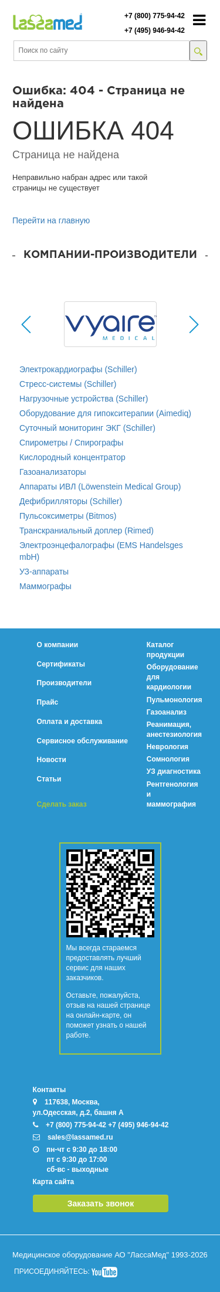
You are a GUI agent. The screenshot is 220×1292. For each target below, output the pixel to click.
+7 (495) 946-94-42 (154, 30)
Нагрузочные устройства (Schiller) (83, 398)
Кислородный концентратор (72, 457)
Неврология (167, 747)
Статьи (49, 779)
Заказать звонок (100, 1203)
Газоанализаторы (52, 472)
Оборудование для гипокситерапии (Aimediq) (105, 413)
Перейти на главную (51, 220)
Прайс (48, 702)
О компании (58, 645)
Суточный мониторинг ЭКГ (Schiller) (87, 428)
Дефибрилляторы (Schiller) (70, 501)
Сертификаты (61, 664)
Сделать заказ (62, 804)
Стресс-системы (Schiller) (67, 384)
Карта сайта (54, 1182)
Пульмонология (174, 700)
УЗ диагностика (174, 771)
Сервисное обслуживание (82, 741)
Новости (51, 760)
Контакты (49, 1090)
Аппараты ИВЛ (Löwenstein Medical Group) (100, 486)
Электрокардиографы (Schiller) (78, 369)
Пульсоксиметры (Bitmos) (67, 516)
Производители (64, 683)
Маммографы (45, 586)
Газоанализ (167, 712)
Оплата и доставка (70, 722)
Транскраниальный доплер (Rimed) (86, 530)
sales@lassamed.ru (80, 1137)
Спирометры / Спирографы (71, 442)
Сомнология (168, 759)
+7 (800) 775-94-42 (154, 16)
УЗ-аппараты (44, 571)
